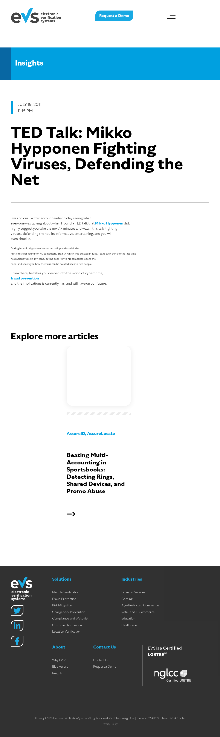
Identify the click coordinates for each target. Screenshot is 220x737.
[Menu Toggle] (171, 14)
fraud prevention (25, 278)
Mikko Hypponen (109, 223)
